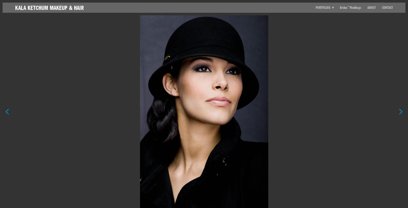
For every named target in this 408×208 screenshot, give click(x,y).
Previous (7, 102)
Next (400, 102)
